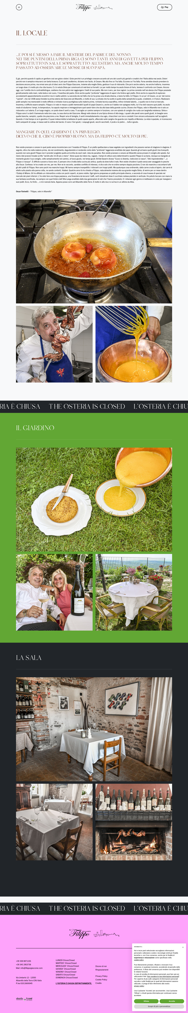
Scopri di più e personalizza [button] (159, 1006)
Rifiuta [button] (146, 1001)
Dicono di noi (101, 966)
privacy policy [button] (139, 986)
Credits (99, 983)
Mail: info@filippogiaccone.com (29, 968)
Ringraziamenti (102, 970)
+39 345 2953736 (23, 965)
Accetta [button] (172, 1001)
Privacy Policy (102, 976)
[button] (183, 947)
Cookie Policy (101, 980)
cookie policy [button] (139, 960)
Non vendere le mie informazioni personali (163, 976)
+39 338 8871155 (23, 961)
